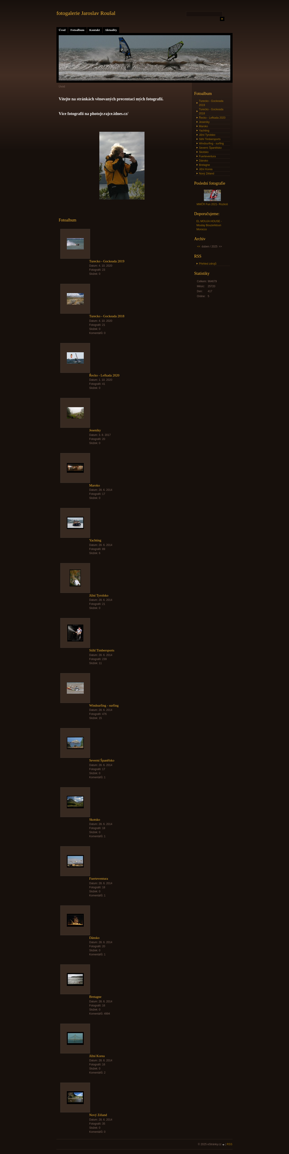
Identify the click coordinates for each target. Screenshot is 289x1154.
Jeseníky (95, 430)
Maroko (94, 485)
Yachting (95, 540)
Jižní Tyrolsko (98, 595)
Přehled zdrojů (207, 263)
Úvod (62, 30)
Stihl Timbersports (101, 650)
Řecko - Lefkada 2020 (104, 375)
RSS (229, 1144)
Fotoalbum (77, 30)
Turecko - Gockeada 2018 (106, 316)
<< (198, 246)
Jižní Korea (97, 1056)
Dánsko (94, 938)
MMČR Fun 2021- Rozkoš (212, 204)
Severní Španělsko (101, 760)
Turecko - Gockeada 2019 (106, 261)
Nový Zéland (98, 1115)
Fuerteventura (98, 878)
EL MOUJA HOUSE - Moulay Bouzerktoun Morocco (209, 225)
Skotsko (94, 819)
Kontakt (94, 30)
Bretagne (95, 997)
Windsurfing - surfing (104, 705)
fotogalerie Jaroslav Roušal (85, 13)
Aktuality (111, 30)
